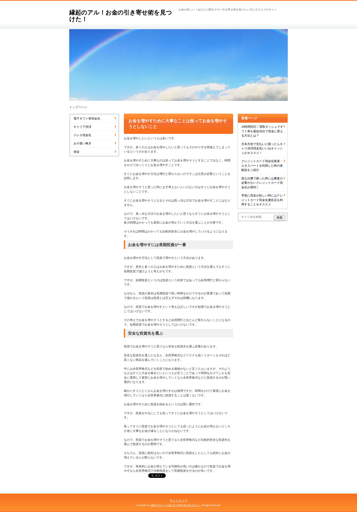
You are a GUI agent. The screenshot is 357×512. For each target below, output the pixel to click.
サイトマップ (178, 500)
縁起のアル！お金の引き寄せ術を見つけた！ (120, 16)
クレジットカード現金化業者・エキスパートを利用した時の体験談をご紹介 (262, 165)
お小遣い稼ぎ (82, 143)
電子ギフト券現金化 (87, 118)
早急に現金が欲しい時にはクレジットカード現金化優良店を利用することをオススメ (262, 200)
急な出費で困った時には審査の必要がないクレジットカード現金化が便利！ (262, 183)
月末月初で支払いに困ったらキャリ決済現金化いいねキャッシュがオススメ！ (262, 148)
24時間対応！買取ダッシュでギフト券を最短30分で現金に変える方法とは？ (262, 131)
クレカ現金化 (82, 135)
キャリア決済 (82, 126)
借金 (76, 151)
